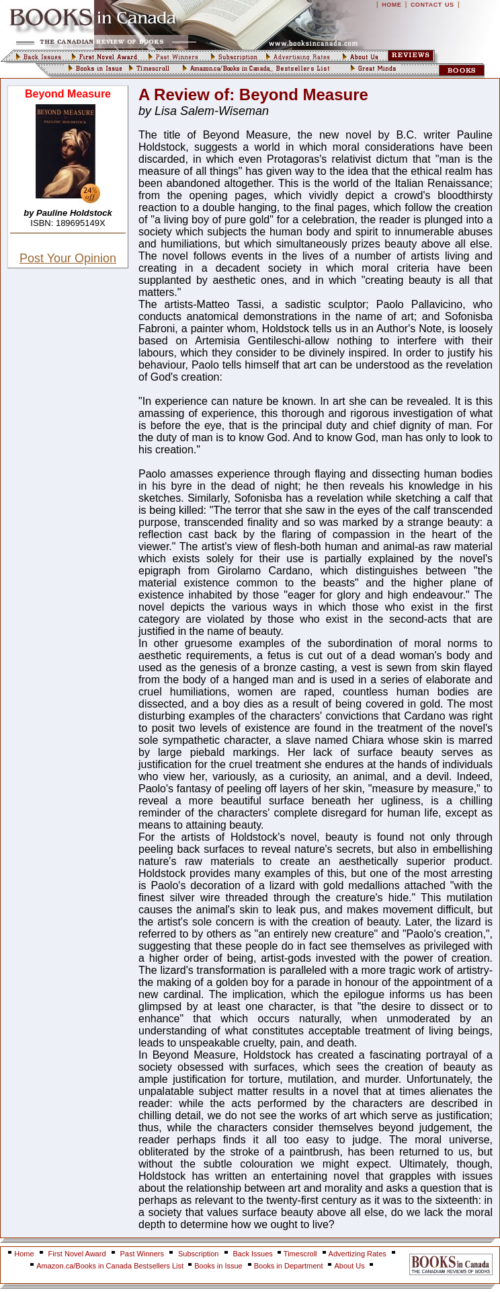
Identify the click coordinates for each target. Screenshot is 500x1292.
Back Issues (254, 1254)
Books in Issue (218, 1266)
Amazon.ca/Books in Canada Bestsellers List (110, 1266)
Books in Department (288, 1266)
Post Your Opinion (67, 258)
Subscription (198, 1254)
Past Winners (142, 1254)
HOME (391, 4)
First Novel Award (77, 1254)
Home (24, 1254)
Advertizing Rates (357, 1254)
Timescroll (300, 1254)
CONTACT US (432, 4)
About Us (350, 1266)
